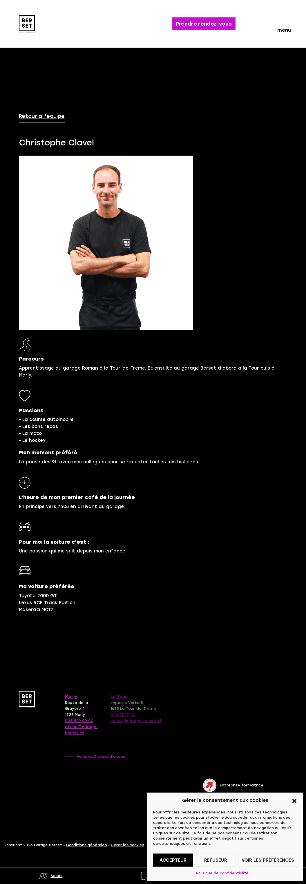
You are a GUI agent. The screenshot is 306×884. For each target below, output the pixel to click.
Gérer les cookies (127, 845)
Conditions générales (86, 845)
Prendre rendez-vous (204, 24)
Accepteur (173, 860)
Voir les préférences (268, 860)
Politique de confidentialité (222, 873)
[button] (294, 800)
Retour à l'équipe (42, 116)
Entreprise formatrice (232, 785)
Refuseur (215, 860)
